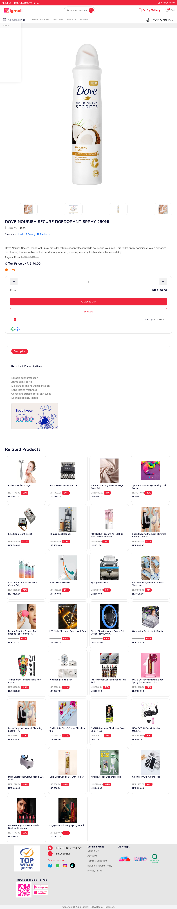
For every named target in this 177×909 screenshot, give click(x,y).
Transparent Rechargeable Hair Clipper (24, 681)
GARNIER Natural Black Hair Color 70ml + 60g (108, 730)
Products (44, 20)
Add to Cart (88, 302)
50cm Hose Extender (60, 583)
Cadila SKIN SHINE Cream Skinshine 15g (67, 730)
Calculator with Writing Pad (146, 777)
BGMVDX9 (158, 320)
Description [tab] (19, 351)
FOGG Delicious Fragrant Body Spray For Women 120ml (148, 681)
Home (35, 20)
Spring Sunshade (99, 583)
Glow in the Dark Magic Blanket (148, 631)
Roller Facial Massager (19, 485)
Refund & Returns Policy (26, 3)
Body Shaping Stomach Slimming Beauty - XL (25, 730)
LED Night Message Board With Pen (67, 631)
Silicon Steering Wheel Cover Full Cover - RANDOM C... (107, 632)
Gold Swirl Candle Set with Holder (66, 777)
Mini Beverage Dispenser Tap (106, 777)
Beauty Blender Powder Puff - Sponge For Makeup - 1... (23, 632)
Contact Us (71, 20)
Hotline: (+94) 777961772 (68, 848)
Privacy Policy (94, 871)
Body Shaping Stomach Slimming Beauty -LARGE (149, 535)
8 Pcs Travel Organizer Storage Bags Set (107, 487)
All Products (43, 234)
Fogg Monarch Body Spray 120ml (66, 825)
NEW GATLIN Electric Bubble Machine (146, 730)
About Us (6, 3)
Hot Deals (83, 20)
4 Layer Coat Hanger (60, 534)
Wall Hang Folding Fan (60, 680)
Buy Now (88, 312)
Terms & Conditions (97, 861)
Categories (16, 20)
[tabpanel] (88, 397)
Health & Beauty (27, 234)
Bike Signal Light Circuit (20, 534)
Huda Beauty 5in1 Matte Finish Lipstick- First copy (23, 827)
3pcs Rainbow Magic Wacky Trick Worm (149, 487)
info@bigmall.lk (62, 854)
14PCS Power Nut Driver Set (63, 485)
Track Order (57, 20)
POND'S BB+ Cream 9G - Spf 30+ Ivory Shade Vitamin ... (108, 535)
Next (172, 209)
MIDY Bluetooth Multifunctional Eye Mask (26, 778)
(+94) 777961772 (159, 20)
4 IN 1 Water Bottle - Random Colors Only (23, 584)
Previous (5, 209)
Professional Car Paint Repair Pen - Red (109, 681)
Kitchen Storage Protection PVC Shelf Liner (148, 584)
